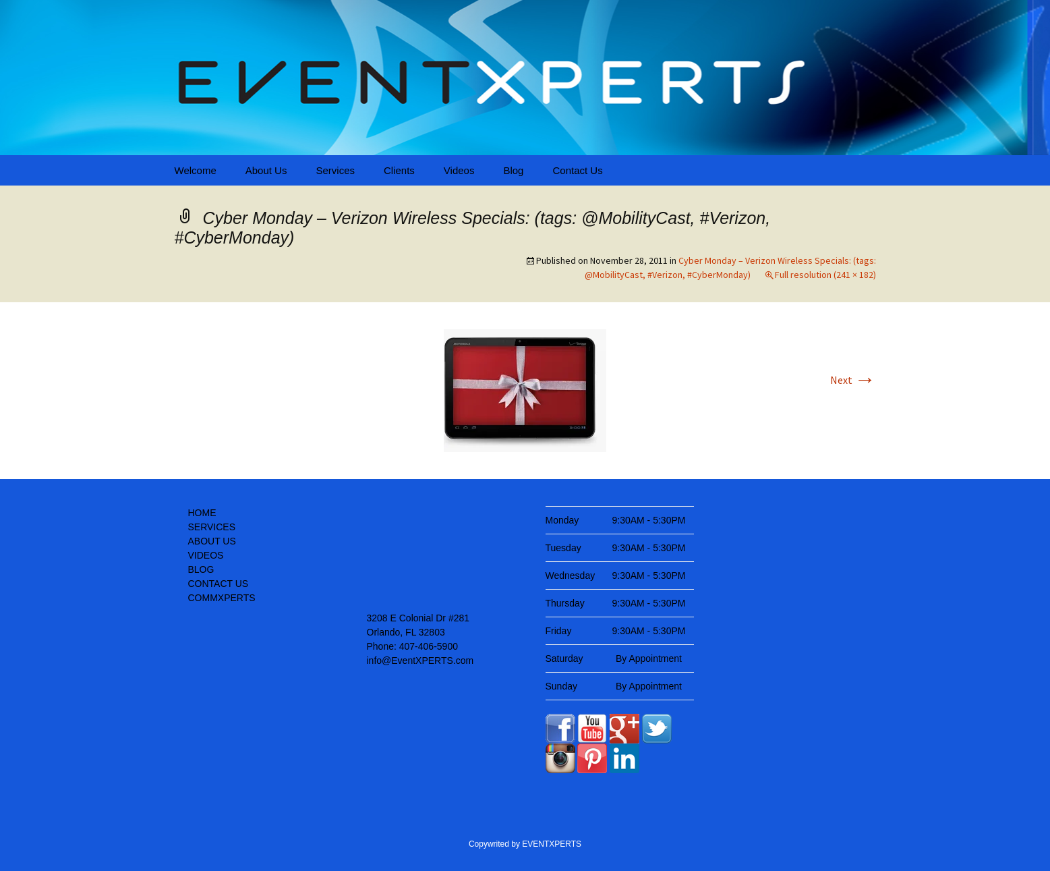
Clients (399, 170)
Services (335, 170)
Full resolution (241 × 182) (825, 275)
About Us (266, 170)
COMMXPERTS (222, 597)
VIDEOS (206, 555)
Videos (459, 170)
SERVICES (212, 527)
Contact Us (577, 170)
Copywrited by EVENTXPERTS (525, 844)
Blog (513, 170)
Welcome (195, 170)
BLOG (201, 569)
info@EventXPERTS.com (420, 660)
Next (853, 380)
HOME (202, 512)
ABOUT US (212, 541)
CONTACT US (218, 583)
